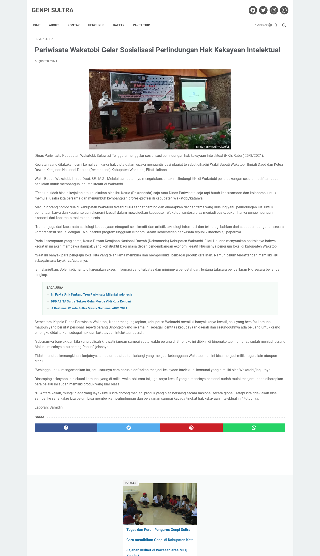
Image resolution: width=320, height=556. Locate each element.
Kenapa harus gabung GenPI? (246, 135)
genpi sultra (270, 169)
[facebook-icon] (249, 5)
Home (39, 17)
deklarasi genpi (244, 161)
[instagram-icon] (270, 5)
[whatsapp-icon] (280, 5)
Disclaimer (140, 540)
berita (225, 161)
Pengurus (99, 17)
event (264, 161)
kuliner (244, 177)
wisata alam (229, 186)
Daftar (122, 17)
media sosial (262, 177)
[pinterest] (140, 492)
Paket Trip (144, 17)
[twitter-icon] (259, 5)
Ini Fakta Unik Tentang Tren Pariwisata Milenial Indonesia (91, 338)
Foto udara (228, 169)
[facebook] (56, 492)
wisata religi (251, 186)
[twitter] (98, 492)
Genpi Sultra (56, 5)
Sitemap (181, 540)
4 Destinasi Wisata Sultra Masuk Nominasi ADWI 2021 (89, 352)
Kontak (77, 17)
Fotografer (249, 169)
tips (279, 177)
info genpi (227, 177)
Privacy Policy (161, 540)
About (57, 17)
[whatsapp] (182, 492)
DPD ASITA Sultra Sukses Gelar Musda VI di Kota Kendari (91, 345)
